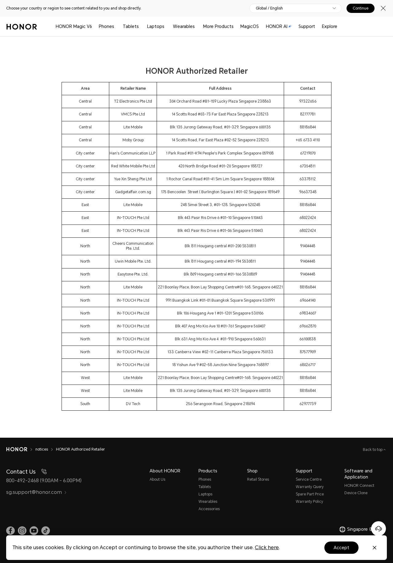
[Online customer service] (378, 528)
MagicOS (249, 26)
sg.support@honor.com (36, 492)
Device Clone (355, 493)
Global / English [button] (269, 8)
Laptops (155, 26)
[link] (10, 531)
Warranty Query (310, 487)
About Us (157, 479)
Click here (267, 547)
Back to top (373, 450)
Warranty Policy (309, 501)
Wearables (184, 26)
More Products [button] (218, 26)
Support (307, 26)
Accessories (209, 509)
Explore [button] (329, 26)
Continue (360, 8)
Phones (106, 26)
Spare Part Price (310, 494)
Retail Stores (258, 479)
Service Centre (309, 479)
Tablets (131, 26)
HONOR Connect (359, 485)
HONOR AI (279, 26)
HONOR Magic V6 (74, 26)
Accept (341, 547)
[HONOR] (20, 449)
